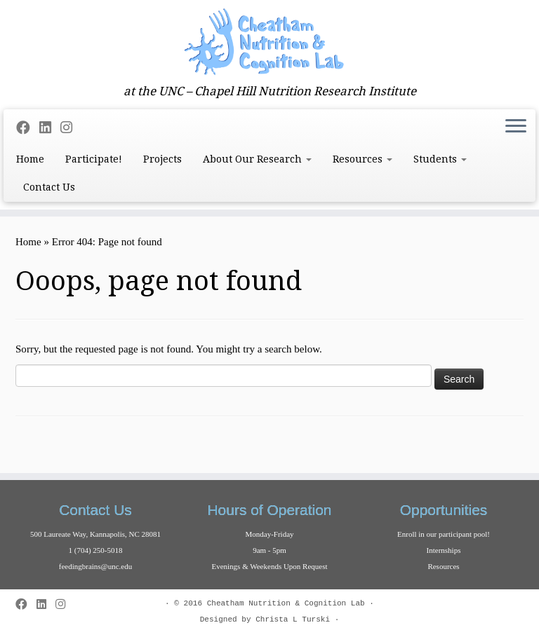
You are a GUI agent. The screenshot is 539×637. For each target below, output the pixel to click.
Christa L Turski (292, 619)
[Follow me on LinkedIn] (49, 128)
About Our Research (257, 159)
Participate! (93, 159)
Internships (444, 550)
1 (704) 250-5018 (96, 550)
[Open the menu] (515, 127)
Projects (162, 159)
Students (440, 159)
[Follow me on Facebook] (27, 128)
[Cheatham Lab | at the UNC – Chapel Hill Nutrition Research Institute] (269, 42)
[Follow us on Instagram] (70, 128)
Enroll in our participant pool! (443, 534)
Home (30, 159)
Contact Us (49, 187)
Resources (362, 159)
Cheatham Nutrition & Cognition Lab (286, 603)
